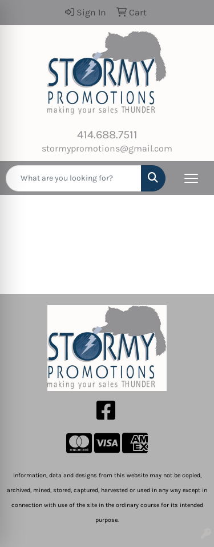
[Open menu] (191, 178)
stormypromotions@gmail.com (107, 148)
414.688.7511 (107, 134)
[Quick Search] (74, 178)
